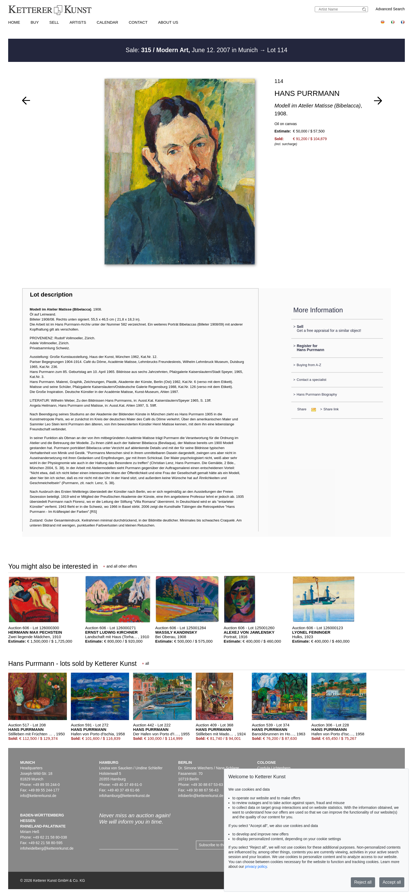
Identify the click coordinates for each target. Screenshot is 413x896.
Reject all (363, 882)
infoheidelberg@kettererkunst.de (47, 848)
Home (14, 22)
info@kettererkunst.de (38, 796)
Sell (54, 22)
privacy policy (256, 866)
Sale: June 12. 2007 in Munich (192, 50)
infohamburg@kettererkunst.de (124, 796)
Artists (78, 22)
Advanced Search (390, 9)
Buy (35, 22)
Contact (138, 22)
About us (168, 22)
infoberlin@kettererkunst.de (200, 796)
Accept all (392, 882)
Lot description (51, 294)
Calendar (107, 22)
